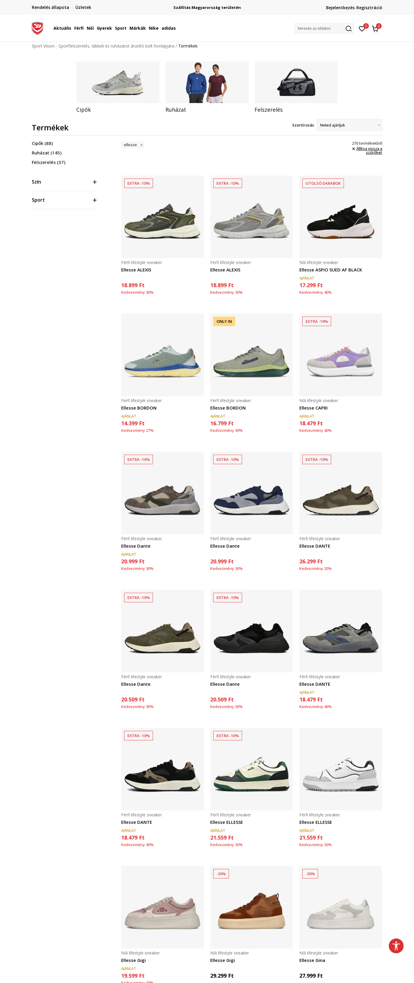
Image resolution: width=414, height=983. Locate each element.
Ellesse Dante (136, 546)
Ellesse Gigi (133, 960)
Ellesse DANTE (314, 546)
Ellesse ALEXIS (136, 270)
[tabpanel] (117, 87)
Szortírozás (303, 125)
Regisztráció (369, 7)
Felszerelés (48, 162)
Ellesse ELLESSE (226, 822)
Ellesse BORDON (139, 408)
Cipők (42, 143)
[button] (324, 28)
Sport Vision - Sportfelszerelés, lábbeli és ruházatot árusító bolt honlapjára (103, 46)
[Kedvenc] (362, 28)
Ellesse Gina (312, 960)
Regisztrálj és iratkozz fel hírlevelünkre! (207, 5)
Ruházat (46, 153)
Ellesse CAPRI (313, 408)
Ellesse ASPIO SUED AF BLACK (330, 270)
